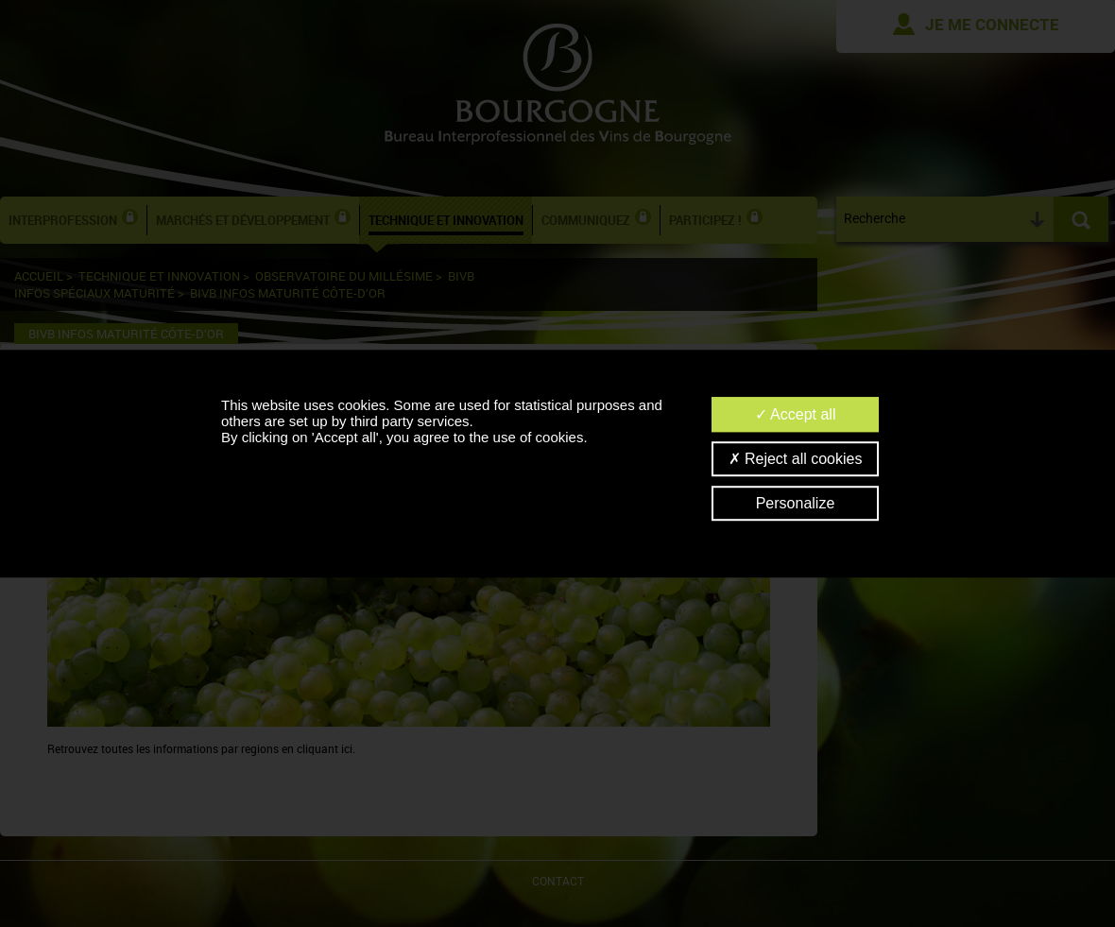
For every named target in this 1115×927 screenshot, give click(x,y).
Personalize (795, 503)
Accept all (795, 414)
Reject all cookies (796, 459)
